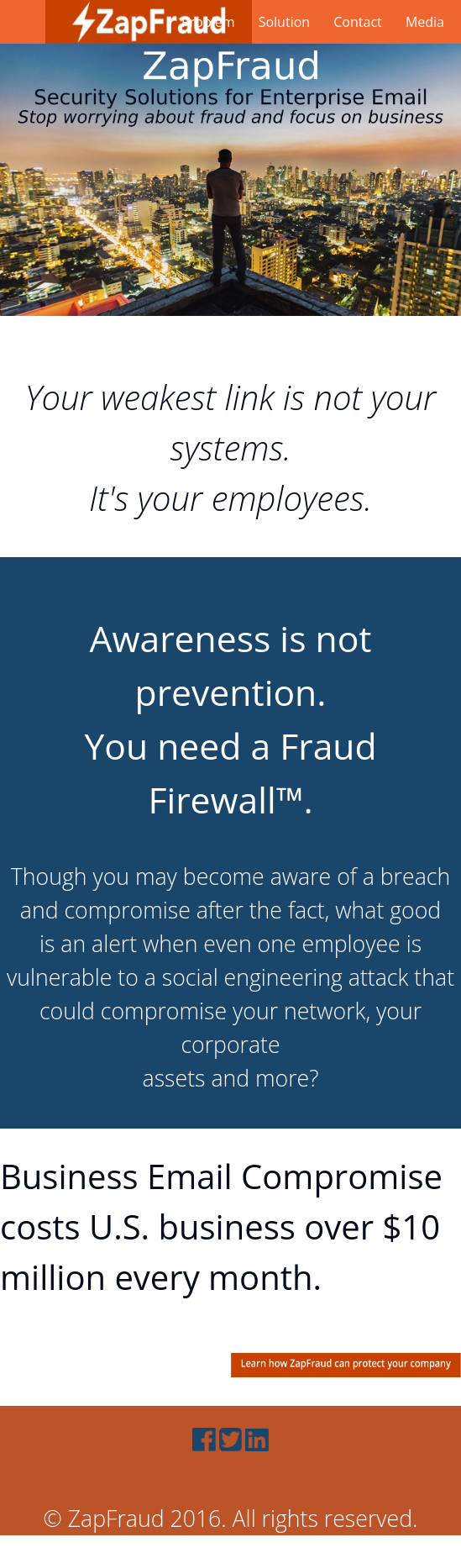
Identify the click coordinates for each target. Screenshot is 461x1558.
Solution (284, 22)
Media (425, 22)
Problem (207, 22)
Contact (357, 22)
